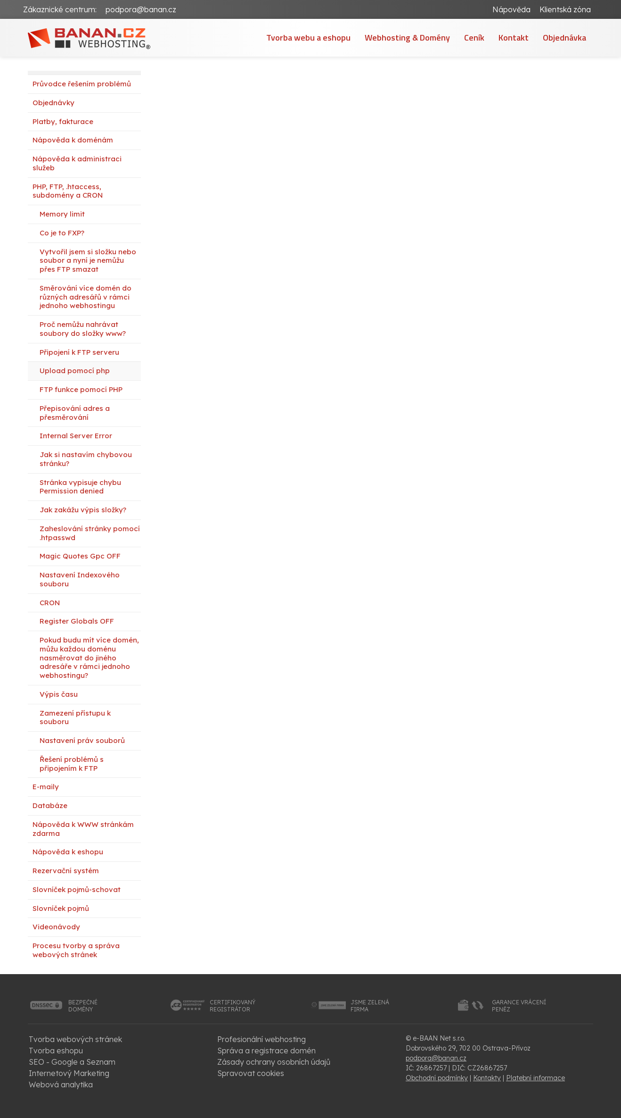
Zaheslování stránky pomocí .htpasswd (90, 533)
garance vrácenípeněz (519, 1006)
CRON (50, 602)
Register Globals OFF (77, 621)
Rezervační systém (66, 870)
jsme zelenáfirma (370, 1006)
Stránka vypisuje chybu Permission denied (80, 487)
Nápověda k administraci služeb (77, 163)
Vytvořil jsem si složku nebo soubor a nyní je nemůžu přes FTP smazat (88, 260)
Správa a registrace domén (266, 1050)
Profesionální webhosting (261, 1039)
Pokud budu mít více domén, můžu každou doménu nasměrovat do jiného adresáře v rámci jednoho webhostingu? (89, 657)
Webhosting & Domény (407, 37)
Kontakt (513, 37)
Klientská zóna (565, 9)
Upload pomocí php (75, 370)
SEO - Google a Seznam (72, 1062)
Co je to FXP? (62, 232)
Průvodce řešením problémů (82, 83)
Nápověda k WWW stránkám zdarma (83, 829)
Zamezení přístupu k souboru (75, 717)
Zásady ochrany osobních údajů (273, 1062)
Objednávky (53, 102)
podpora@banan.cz (141, 9)
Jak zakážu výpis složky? (83, 509)
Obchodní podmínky (437, 1078)
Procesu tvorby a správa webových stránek (76, 950)
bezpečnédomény (83, 1006)
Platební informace (535, 1078)
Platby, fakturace (63, 121)
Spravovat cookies (250, 1073)
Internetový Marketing (69, 1073)
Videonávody (56, 926)
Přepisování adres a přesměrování (75, 413)
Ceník (474, 37)
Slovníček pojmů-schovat (77, 889)
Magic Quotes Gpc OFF (80, 555)
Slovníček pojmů (61, 908)
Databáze (50, 805)
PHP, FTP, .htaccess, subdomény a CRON (68, 191)
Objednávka (564, 37)
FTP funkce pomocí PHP (81, 389)
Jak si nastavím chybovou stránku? (86, 459)
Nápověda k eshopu (68, 851)
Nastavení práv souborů (82, 740)
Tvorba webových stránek (75, 1039)
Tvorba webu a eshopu (308, 37)
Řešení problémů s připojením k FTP (72, 764)
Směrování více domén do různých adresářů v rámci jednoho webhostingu (85, 297)
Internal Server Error (76, 435)
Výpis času (59, 694)
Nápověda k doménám (73, 139)
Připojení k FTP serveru (79, 352)
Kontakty (487, 1078)
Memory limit (62, 213)
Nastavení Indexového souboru (80, 579)
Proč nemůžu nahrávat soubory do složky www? (83, 329)
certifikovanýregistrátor (232, 1006)
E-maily (46, 786)
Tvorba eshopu (56, 1050)
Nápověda (511, 9)
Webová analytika (61, 1084)
